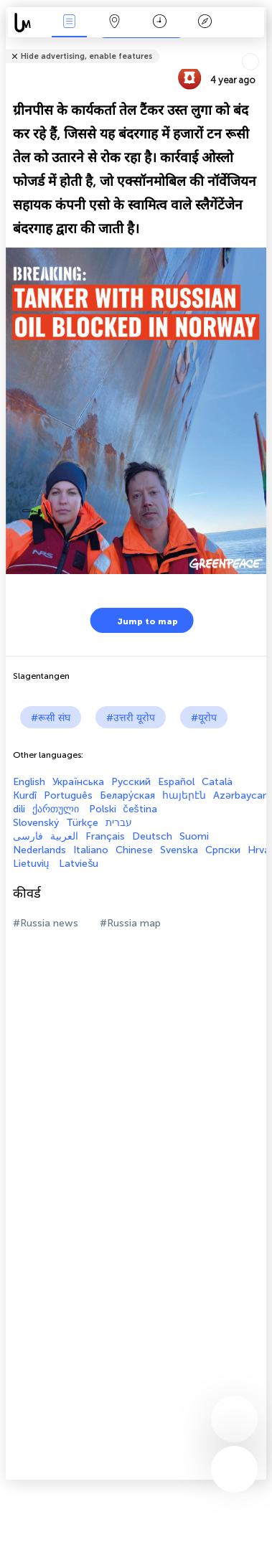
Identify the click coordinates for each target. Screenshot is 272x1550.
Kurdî (25, 795)
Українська (78, 782)
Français (105, 836)
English (29, 782)
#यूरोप (204, 718)
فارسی (28, 836)
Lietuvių (32, 864)
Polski (102, 809)
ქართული (57, 809)
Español (176, 782)
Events (69, 23)
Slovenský (36, 823)
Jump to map (138, 620)
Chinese (134, 850)
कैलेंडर (159, 23)
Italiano (90, 850)
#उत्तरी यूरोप (130, 718)
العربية (64, 836)
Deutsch (152, 836)
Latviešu (78, 864)
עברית (118, 823)
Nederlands (39, 850)
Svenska (179, 850)
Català (217, 782)
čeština (140, 809)
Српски (222, 850)
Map (114, 23)
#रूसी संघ (50, 718)
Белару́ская (127, 795)
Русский (131, 782)
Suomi (194, 836)
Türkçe (82, 823)
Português (68, 795)
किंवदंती (204, 23)
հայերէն (184, 795)
